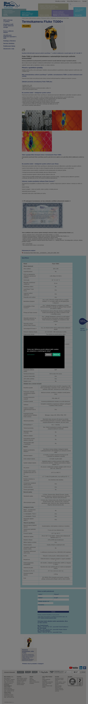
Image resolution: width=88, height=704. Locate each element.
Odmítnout (48, 354)
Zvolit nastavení (31, 354)
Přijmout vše (56, 354)
